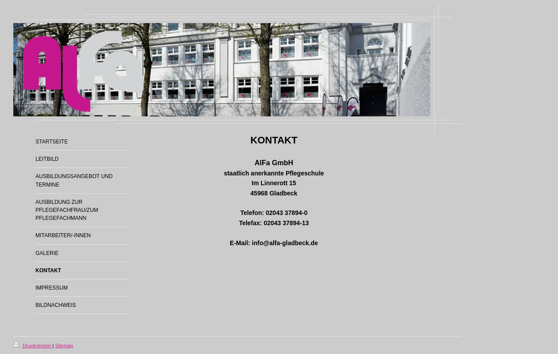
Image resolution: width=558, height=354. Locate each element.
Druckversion (32, 345)
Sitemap (64, 345)
